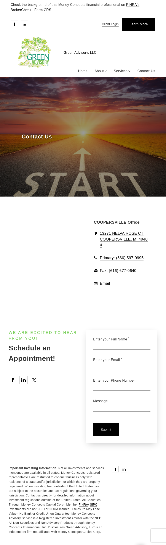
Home (83, 71)
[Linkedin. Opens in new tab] (24, 24)
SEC (98, 518)
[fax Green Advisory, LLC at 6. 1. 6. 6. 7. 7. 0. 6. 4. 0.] (118, 270)
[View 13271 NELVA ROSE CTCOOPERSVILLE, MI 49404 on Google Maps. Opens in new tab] (124, 239)
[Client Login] (109, 24)
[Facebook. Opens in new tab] (14, 24)
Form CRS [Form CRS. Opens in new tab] (42, 10)
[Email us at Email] (105, 283)
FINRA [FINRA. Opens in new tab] (83, 504)
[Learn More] (138, 24)
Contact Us (146, 71)
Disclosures (56, 527)
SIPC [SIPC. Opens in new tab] (93, 504)
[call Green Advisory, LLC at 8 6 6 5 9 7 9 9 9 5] (122, 258)
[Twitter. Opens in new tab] (34, 380)
